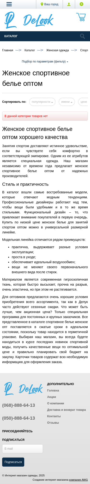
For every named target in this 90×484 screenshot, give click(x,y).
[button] (9, 4)
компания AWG (78, 479)
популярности (42, 101)
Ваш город (49, 4)
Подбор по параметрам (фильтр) (45, 61)
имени (66, 101)
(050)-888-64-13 (18, 418)
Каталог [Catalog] (11, 36)
